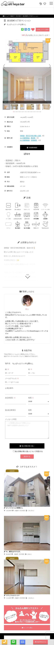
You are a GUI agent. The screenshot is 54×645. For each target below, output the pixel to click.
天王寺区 (18, 16)
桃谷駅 (33, 138)
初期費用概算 (32, 147)
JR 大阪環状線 (25, 138)
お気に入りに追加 (42, 29)
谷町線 (22, 136)
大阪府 (12, 16)
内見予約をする (40, 642)
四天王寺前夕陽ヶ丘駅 (33, 136)
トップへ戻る (27, 628)
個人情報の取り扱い (27, 446)
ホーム (5, 16)
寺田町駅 (34, 140)
